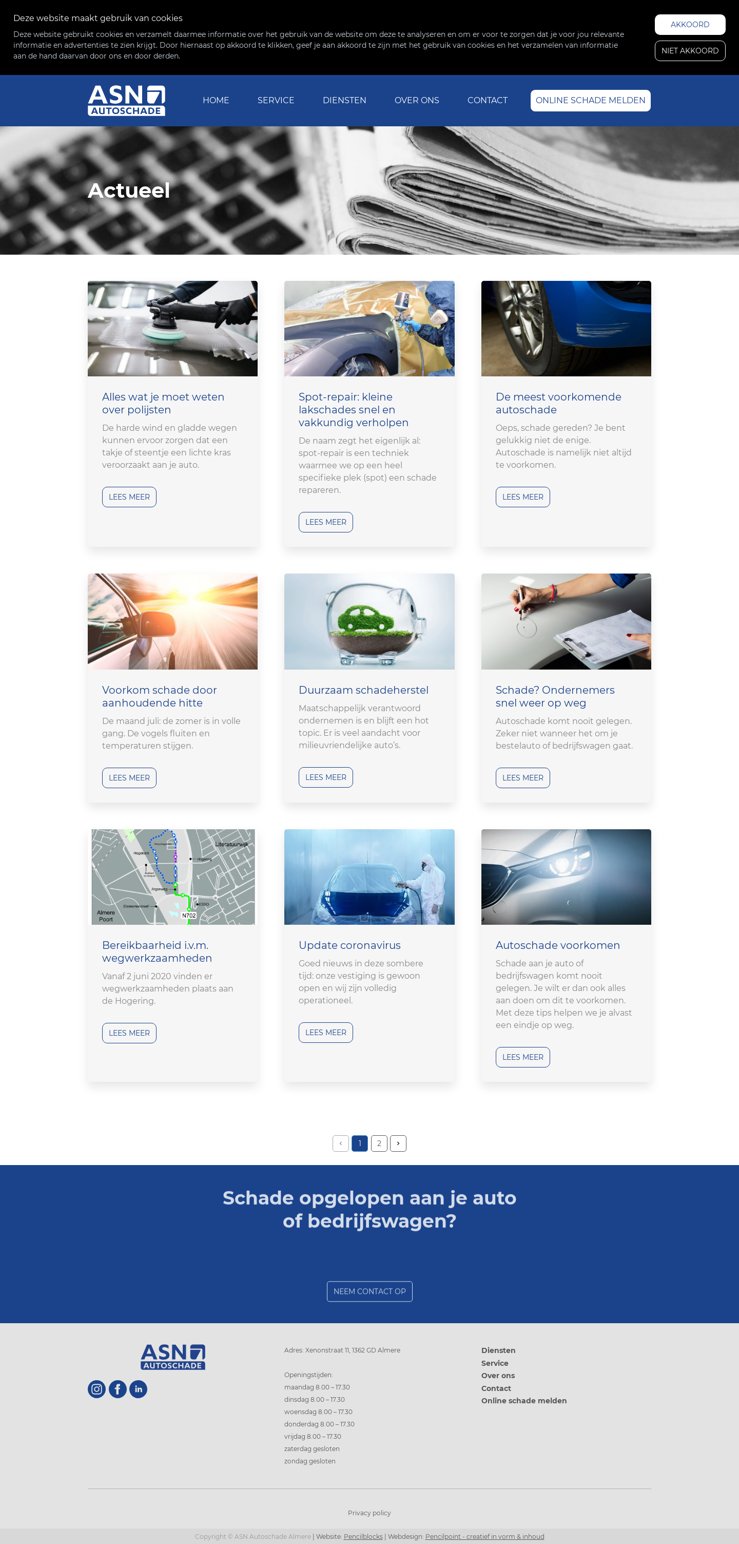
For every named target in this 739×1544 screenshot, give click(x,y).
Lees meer (129, 497)
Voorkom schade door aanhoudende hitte (159, 696)
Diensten (344, 100)
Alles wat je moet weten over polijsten (163, 403)
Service (276, 100)
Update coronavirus (350, 945)
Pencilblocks (363, 1536)
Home (216, 100)
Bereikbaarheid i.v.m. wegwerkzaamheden (157, 951)
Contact (488, 100)
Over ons (417, 100)
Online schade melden (591, 100)
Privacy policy (369, 1513)
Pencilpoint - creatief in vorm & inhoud (484, 1536)
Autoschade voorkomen (558, 945)
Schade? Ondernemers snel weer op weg (555, 696)
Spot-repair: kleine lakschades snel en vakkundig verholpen (354, 410)
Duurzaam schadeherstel (364, 690)
